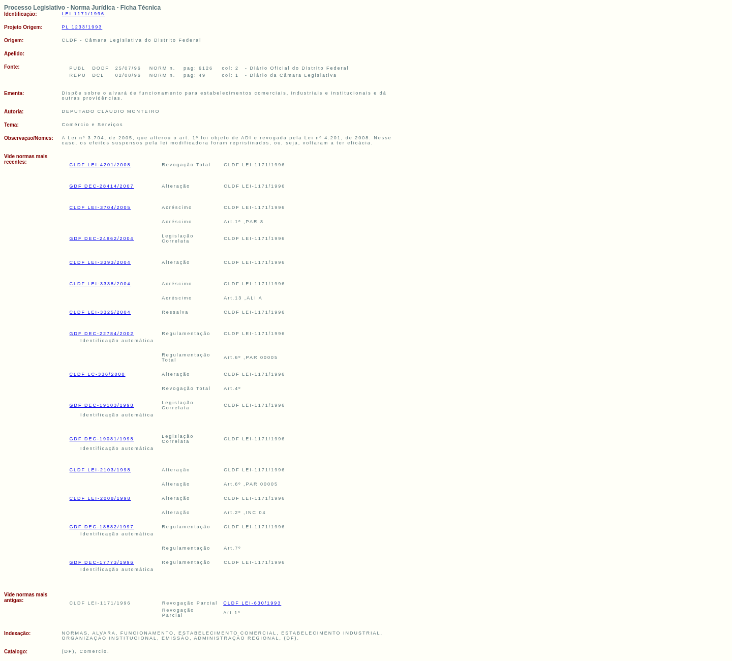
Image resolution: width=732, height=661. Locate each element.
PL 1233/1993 (82, 26)
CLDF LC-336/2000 (98, 374)
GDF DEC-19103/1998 (102, 405)
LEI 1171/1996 (83, 13)
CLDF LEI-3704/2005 (100, 207)
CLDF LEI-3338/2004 (100, 283)
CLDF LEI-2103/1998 (100, 469)
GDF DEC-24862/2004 (102, 238)
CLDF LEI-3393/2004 (100, 262)
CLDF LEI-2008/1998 (100, 498)
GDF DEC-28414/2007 (102, 186)
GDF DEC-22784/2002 (102, 333)
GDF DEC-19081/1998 (102, 438)
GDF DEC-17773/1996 (102, 562)
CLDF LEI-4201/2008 (100, 164)
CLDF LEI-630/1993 (252, 603)
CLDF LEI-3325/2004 (100, 312)
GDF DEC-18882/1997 (102, 526)
